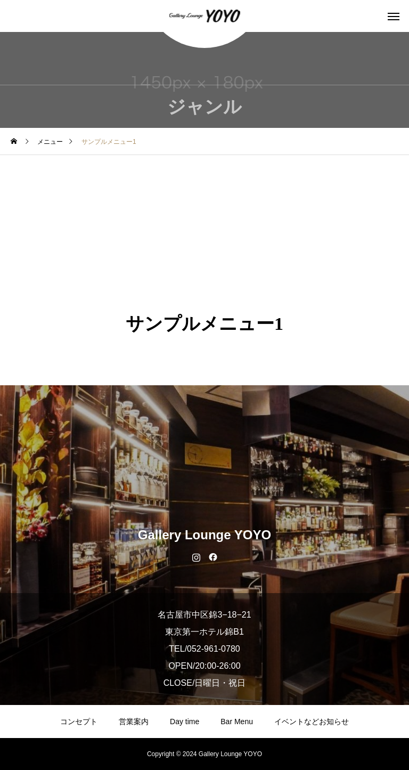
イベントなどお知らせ (311, 721)
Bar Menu (236, 721)
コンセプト (78, 721)
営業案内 (134, 721)
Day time (184, 721)
